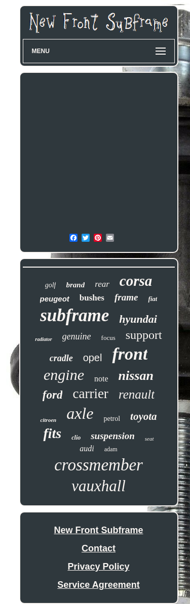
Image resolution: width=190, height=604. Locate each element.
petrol (111, 418)
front (129, 353)
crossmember (98, 465)
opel (92, 357)
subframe (74, 315)
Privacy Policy (98, 567)
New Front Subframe (98, 530)
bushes (92, 298)
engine (64, 374)
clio (76, 437)
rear (102, 284)
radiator (43, 339)
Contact (99, 548)
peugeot (54, 298)
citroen (48, 420)
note (101, 378)
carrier (90, 393)
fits (52, 433)
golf (50, 285)
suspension (113, 435)
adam (111, 449)
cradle (61, 358)
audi (87, 448)
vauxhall (98, 486)
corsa (136, 281)
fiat (152, 299)
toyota (143, 416)
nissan (136, 375)
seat (149, 439)
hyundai (138, 319)
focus (108, 337)
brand (75, 285)
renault (137, 394)
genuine (76, 336)
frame (126, 297)
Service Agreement (98, 585)
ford (53, 395)
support (144, 334)
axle (79, 413)
